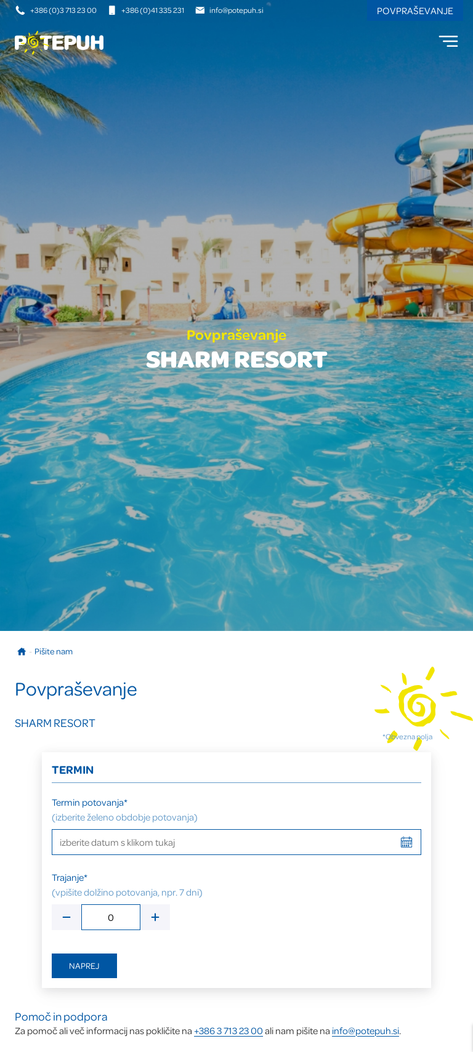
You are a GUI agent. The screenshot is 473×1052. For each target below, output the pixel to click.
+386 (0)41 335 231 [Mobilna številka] (145, 10)
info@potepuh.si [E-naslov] (229, 10)
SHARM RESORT (55, 722)
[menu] (448, 41)
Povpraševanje (415, 10)
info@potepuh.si (365, 1030)
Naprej (84, 965)
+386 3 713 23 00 (228, 1030)
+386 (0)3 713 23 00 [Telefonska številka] (56, 10)
